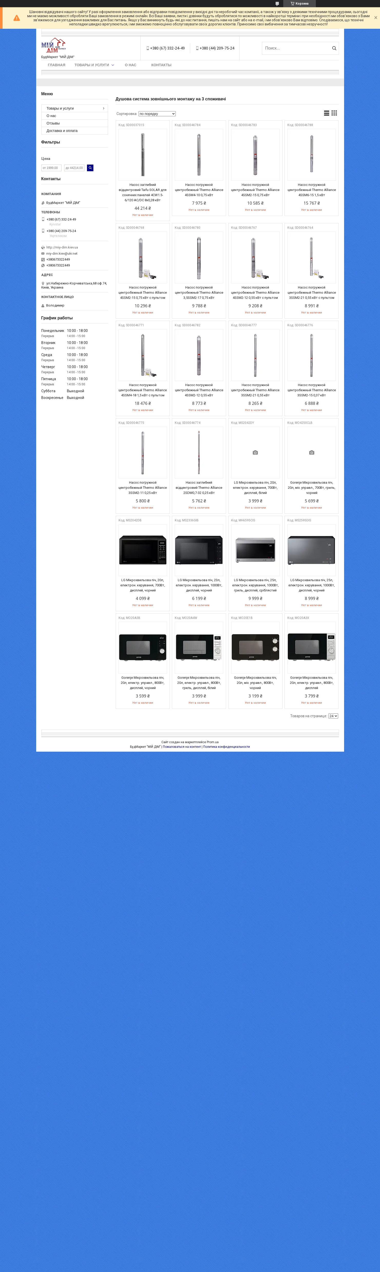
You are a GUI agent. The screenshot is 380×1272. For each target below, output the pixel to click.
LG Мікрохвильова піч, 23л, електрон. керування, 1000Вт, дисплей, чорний (199, 585)
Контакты (161, 65)
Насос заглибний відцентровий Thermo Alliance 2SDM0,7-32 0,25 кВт (199, 488)
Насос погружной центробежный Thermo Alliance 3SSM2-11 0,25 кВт (143, 488)
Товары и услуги (92, 65)
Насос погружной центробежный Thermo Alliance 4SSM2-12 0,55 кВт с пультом (255, 292)
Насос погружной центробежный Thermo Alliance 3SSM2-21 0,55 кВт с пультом (312, 292)
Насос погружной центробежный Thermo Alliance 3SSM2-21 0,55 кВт (255, 390)
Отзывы (53, 123)
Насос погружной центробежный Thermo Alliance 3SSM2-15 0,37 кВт (312, 390)
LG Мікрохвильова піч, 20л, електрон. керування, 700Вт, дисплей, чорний (142, 585)
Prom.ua (213, 742)
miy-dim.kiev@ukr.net (61, 253)
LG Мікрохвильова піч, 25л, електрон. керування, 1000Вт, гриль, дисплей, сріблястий (255, 585)
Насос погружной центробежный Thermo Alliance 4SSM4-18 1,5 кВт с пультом (143, 390)
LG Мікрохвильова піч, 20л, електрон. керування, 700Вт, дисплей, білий (255, 488)
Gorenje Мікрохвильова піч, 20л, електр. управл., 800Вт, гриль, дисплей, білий (199, 683)
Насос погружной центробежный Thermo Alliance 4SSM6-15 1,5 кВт (312, 190)
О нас (131, 65)
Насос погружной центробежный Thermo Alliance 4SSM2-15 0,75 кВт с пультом (143, 292)
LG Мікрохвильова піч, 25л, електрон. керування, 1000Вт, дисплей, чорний (311, 585)
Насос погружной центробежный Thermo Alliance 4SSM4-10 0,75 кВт (199, 190)
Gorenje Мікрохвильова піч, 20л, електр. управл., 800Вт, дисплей (312, 683)
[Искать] (334, 48)
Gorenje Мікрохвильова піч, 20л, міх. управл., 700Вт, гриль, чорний (311, 488)
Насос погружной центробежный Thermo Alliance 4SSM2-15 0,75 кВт (255, 190)
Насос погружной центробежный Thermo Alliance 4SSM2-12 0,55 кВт (199, 390)
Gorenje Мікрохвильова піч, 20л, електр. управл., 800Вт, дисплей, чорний (142, 683)
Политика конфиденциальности (226, 747)
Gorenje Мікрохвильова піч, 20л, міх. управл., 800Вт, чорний (255, 683)
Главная (56, 65)
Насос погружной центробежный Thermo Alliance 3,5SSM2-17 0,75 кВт (199, 292)
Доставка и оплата (62, 131)
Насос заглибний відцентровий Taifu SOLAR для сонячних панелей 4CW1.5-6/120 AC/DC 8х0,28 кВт (143, 192)
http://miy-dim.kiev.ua (62, 247)
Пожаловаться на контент (182, 747)
